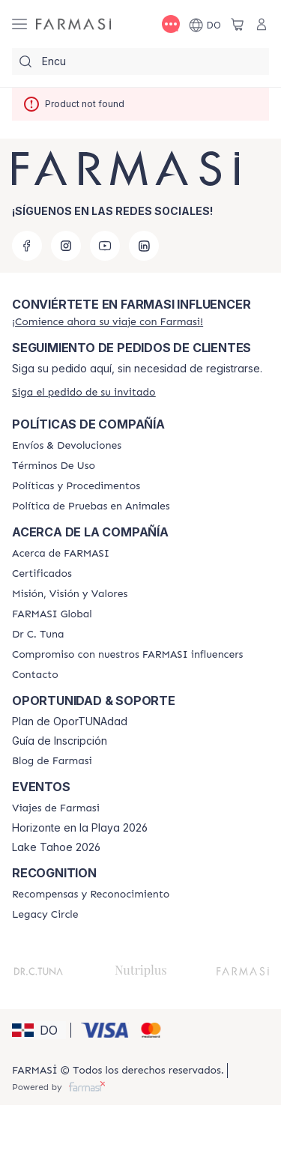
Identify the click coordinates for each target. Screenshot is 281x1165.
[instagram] (66, 246)
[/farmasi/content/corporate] (52, 614)
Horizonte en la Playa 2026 (80, 828)
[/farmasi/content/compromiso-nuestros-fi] (127, 655)
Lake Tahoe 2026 (56, 847)
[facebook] (27, 246)
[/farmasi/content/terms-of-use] (53, 466)
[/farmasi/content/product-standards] (42, 574)
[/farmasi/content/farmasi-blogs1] (52, 761)
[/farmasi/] (73, 24)
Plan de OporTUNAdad (69, 721)
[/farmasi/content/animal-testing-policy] (91, 506)
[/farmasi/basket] (237, 23)
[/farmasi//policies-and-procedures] (76, 486)
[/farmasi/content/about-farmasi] (60, 554)
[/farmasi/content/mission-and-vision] (69, 594)
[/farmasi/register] (107, 321)
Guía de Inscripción (59, 741)
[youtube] (105, 246)
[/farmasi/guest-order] (84, 392)
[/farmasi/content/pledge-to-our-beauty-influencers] (38, 635)
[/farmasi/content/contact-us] (35, 675)
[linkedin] (144, 246)
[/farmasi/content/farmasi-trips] (56, 808)
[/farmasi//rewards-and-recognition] (90, 895)
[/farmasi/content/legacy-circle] (45, 915)
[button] (39, 1030)
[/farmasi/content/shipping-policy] (66, 446)
